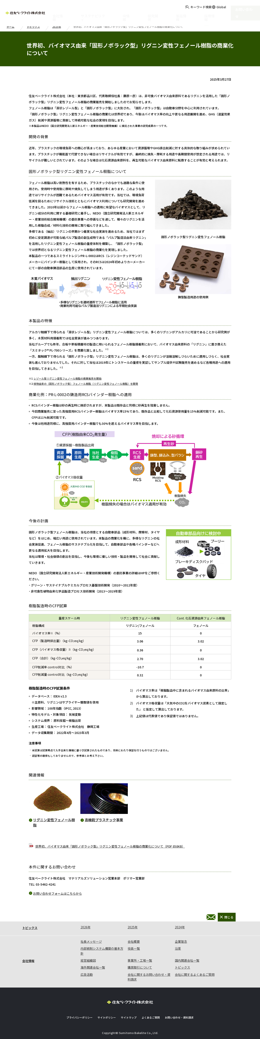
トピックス (33, 26)
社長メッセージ (91, 941)
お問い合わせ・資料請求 (211, 917)
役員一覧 (134, 948)
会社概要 (134, 941)
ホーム (10, 26)
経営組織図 (88, 960)
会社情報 (28, 961)
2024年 (180, 927)
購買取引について (140, 967)
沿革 (178, 948)
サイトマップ (129, 1017)
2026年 (86, 927)
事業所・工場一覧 (140, 960)
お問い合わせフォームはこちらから (57, 893)
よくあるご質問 (151, 1017)
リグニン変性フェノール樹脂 (54, 822)
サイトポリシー (107, 1017)
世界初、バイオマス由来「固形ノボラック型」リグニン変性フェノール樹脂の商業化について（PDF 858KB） (110, 846)
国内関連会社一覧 (187, 960)
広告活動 (87, 974)
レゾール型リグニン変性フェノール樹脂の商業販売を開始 (67, 378)
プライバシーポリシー (79, 1017)
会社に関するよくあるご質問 (194, 974)
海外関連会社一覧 (93, 967)
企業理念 (181, 941)
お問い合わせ (247, 11)
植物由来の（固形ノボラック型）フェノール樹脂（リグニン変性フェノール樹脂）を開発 (86, 383)
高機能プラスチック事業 (104, 819)
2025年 (56, 26)
